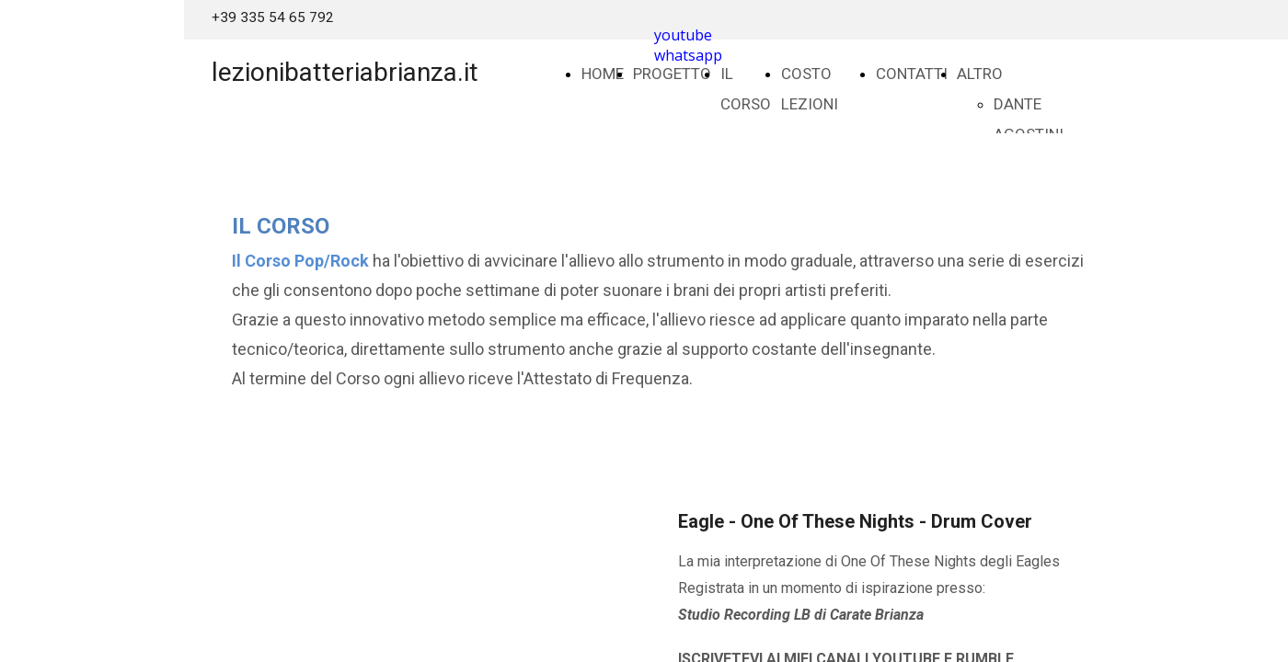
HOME (602, 73)
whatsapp (688, 55)
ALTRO (980, 73)
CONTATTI (912, 73)
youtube (683, 35)
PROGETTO (672, 73)
